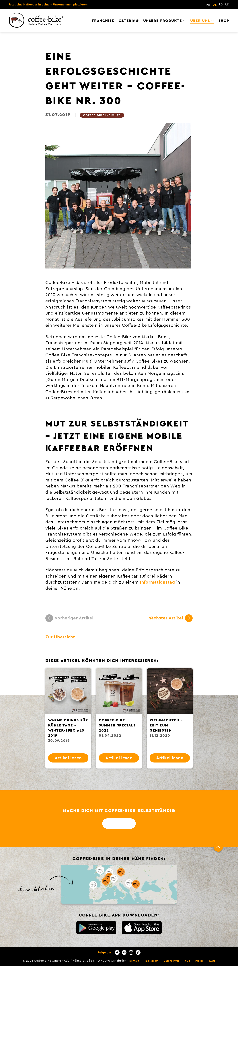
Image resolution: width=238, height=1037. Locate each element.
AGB (187, 961)
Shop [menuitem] (224, 21)
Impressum (151, 961)
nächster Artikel (171, 618)
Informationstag (157, 582)
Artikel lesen (68, 758)
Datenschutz (171, 961)
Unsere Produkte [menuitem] (162, 21)
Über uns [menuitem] (200, 21)
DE (214, 4)
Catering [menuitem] (129, 21)
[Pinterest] (138, 952)
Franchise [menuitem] (103, 21)
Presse (199, 961)
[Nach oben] (218, 847)
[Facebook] (117, 952)
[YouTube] (131, 952)
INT (208, 4)
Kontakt (134, 961)
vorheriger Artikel (69, 618)
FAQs (212, 961)
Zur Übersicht (60, 637)
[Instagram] (124, 952)
